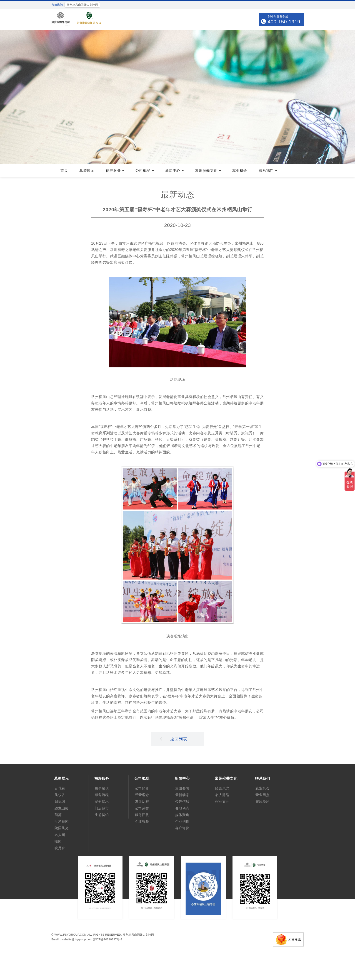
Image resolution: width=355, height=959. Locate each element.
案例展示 (102, 801)
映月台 (60, 848)
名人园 (60, 835)
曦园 (58, 841)
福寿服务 (115, 170)
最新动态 (182, 795)
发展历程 (142, 801)
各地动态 (182, 808)
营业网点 (262, 795)
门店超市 (102, 808)
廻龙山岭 (62, 808)
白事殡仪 (102, 788)
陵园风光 (62, 828)
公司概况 (144, 170)
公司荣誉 (142, 808)
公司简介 (142, 788)
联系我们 (268, 170)
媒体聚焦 (182, 815)
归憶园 (60, 801)
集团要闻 (182, 788)
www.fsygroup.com (70, 934)
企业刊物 (182, 821)
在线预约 (262, 801)
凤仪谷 (60, 795)
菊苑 (58, 815)
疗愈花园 (62, 821)
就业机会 (239, 170)
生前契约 (102, 815)
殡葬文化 (222, 801)
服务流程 (102, 795)
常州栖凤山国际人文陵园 (138, 934)
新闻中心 (174, 170)
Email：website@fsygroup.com (71, 939)
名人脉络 (222, 795)
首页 (64, 170)
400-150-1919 (284, 22)
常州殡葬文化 (208, 170)
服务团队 (142, 815)
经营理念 (142, 795)
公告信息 (182, 801)
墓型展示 (86, 170)
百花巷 (60, 788)
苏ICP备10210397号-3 (107, 939)
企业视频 (142, 821)
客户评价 (182, 828)
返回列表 (173, 738)
